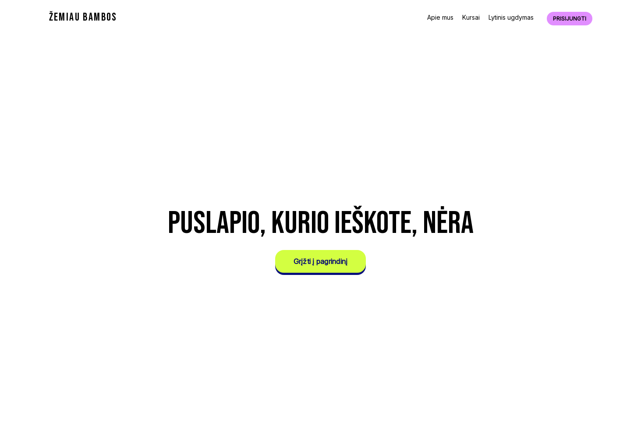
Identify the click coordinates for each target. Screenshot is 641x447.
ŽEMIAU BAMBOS (83, 17)
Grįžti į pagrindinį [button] (321, 261)
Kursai (471, 17)
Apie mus (440, 17)
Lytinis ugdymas (511, 17)
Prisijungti (569, 18)
